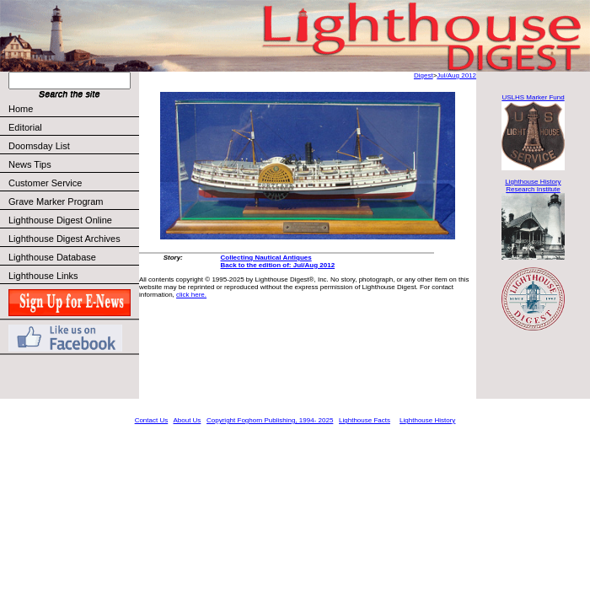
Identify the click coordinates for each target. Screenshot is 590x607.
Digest (423, 75)
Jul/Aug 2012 (456, 75)
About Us (187, 420)
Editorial (72, 127)
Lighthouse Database (52, 257)
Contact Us (152, 420)
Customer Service (72, 183)
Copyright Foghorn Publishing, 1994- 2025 (269, 420)
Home (20, 109)
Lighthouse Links (43, 276)
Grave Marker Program (55, 201)
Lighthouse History (427, 420)
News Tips (29, 164)
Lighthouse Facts (364, 420)
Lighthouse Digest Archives (64, 239)
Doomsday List (39, 146)
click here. (191, 294)
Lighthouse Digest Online (60, 220)
